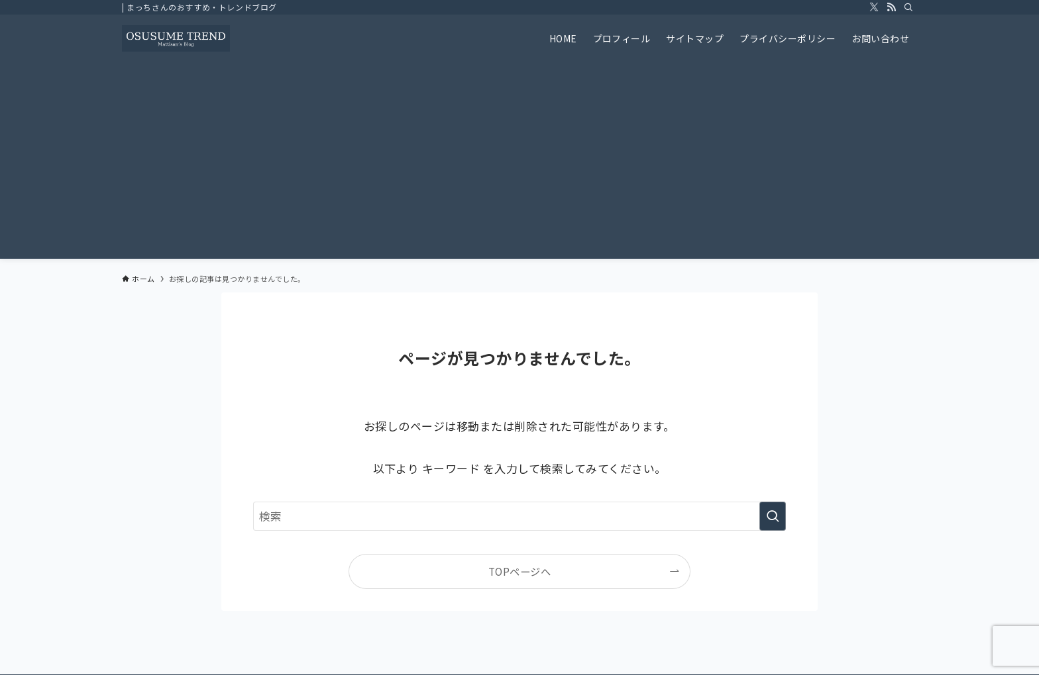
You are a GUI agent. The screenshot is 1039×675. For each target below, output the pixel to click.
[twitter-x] (874, 7)
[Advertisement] (519, 161)
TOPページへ (519, 571)
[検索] (908, 7)
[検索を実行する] (772, 516)
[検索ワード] (519, 516)
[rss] (891, 7)
